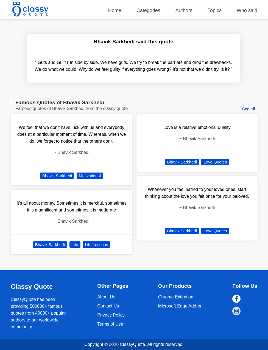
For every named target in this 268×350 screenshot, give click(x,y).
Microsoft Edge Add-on (180, 306)
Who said (247, 10)
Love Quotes (215, 162)
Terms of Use (110, 324)
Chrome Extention (175, 297)
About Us (106, 297)
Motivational (90, 175)
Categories (148, 10)
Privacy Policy (111, 315)
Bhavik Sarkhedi (57, 175)
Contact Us (108, 306)
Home (114, 10)
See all (248, 108)
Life (75, 244)
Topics (215, 10)
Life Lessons (96, 244)
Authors (183, 10)
